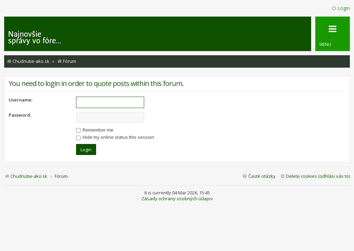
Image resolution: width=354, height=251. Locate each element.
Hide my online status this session (115, 137)
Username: (20, 100)
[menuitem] (315, 176)
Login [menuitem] (340, 8)
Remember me (94, 130)
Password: (20, 115)
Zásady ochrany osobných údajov (177, 199)
